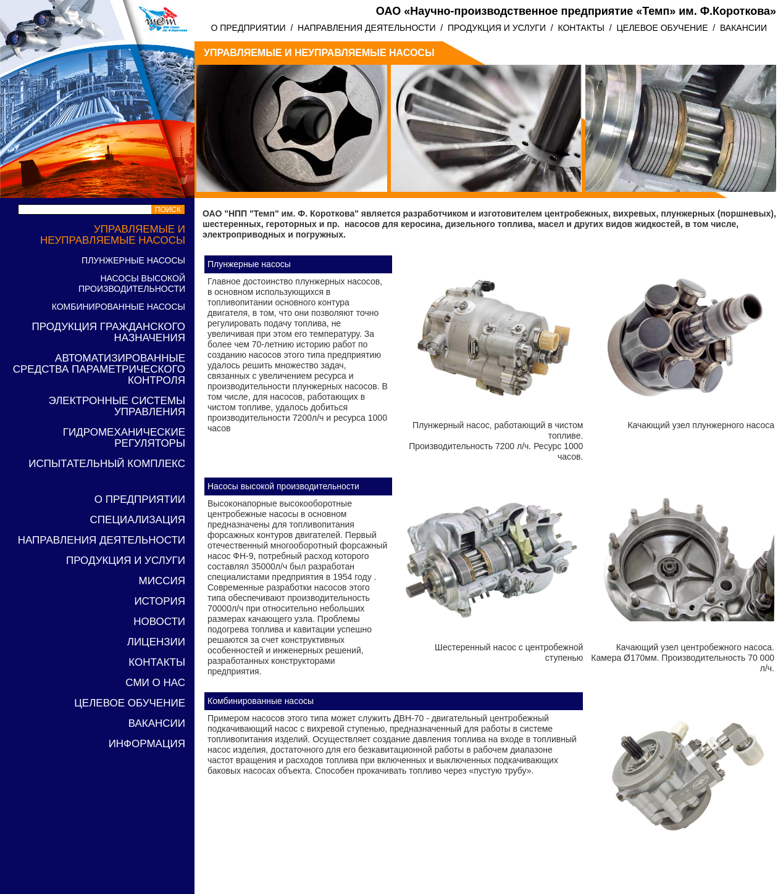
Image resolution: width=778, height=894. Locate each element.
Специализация (137, 520)
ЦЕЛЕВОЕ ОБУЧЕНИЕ (662, 28)
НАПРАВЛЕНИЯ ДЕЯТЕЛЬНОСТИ (366, 28)
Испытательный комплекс (106, 464)
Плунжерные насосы (133, 260)
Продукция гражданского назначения (109, 332)
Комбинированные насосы (118, 307)
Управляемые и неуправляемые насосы (112, 234)
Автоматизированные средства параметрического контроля (99, 369)
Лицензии (156, 642)
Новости (159, 621)
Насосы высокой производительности (131, 283)
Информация (147, 744)
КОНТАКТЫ (581, 28)
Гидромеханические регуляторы (124, 437)
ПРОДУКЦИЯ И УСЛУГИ (497, 28)
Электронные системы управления (117, 406)
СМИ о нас (155, 683)
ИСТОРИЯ (159, 601)
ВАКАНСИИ (743, 28)
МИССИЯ (162, 581)
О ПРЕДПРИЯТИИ (248, 28)
